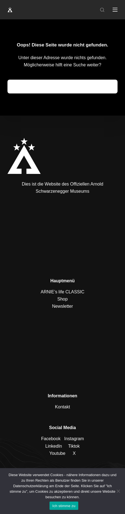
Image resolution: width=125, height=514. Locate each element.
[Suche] (102, 10)
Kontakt (62, 407)
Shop (62, 299)
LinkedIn (53, 446)
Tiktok (74, 446)
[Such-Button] (111, 86)
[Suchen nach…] (55, 86)
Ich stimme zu (63, 506)
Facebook (51, 438)
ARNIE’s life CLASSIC (62, 291)
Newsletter (62, 306)
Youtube (57, 453)
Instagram (74, 438)
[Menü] (115, 9)
